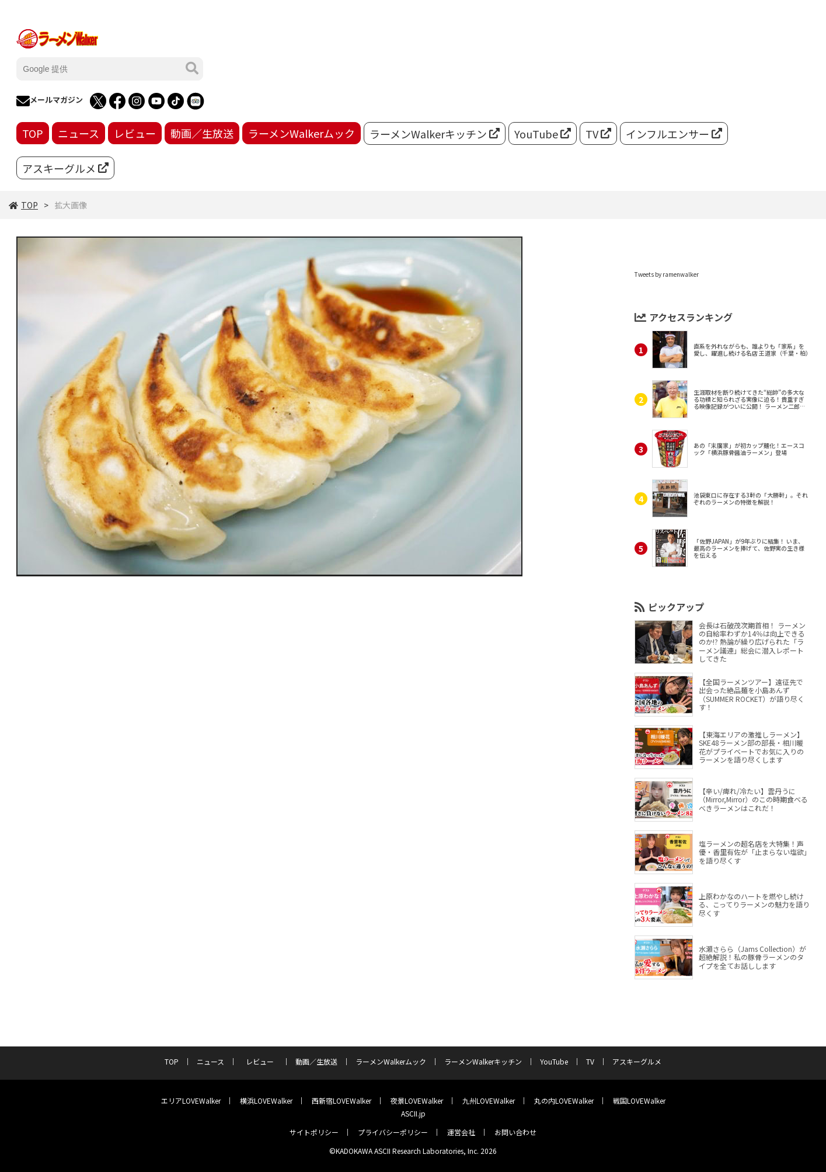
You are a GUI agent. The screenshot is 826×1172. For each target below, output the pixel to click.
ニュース (78, 133)
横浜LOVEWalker (266, 1100)
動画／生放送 (201, 133)
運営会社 (461, 1132)
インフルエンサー (674, 133)
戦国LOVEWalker (639, 1100)
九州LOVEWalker (488, 1100)
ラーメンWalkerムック (301, 133)
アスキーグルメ (65, 168)
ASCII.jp (413, 1113)
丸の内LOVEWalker (564, 1100)
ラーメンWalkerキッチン (435, 133)
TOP (32, 133)
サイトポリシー (314, 1132)
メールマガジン (49, 101)
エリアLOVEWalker (191, 1100)
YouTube (542, 133)
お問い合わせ (515, 1132)
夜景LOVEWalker (417, 1100)
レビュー (135, 133)
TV (598, 133)
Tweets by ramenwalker (667, 274)
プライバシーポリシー (393, 1132)
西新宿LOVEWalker (341, 1100)
